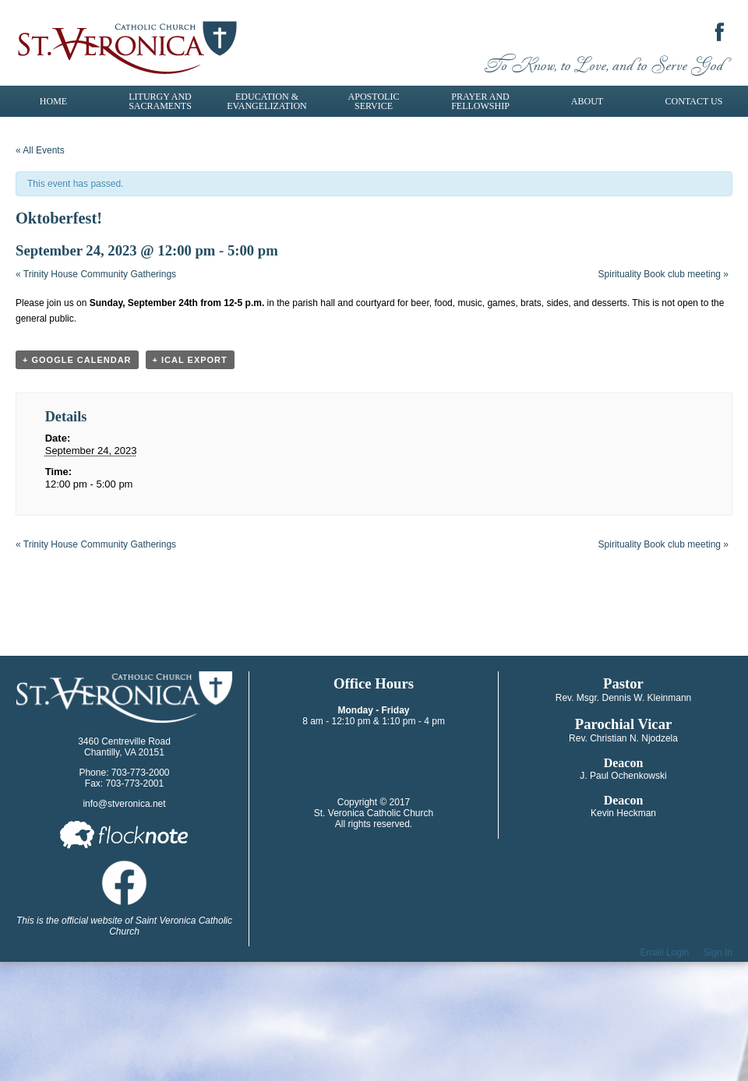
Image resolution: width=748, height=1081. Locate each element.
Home (53, 101)
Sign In (718, 952)
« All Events (40, 150)
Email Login (665, 952)
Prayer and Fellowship (480, 101)
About (587, 101)
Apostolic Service (374, 101)
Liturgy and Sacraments (160, 101)
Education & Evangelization (266, 101)
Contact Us (694, 101)
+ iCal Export (190, 359)
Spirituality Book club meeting (663, 274)
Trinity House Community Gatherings (96, 274)
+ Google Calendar (77, 359)
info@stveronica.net (124, 803)
